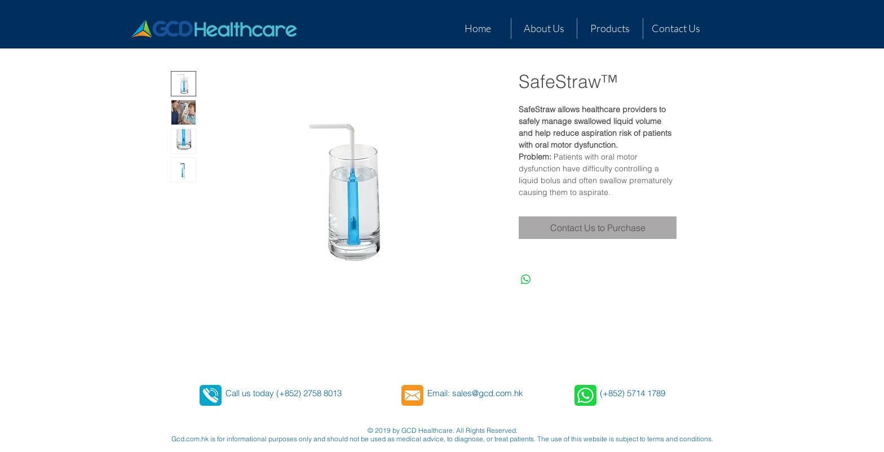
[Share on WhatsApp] (526, 279)
